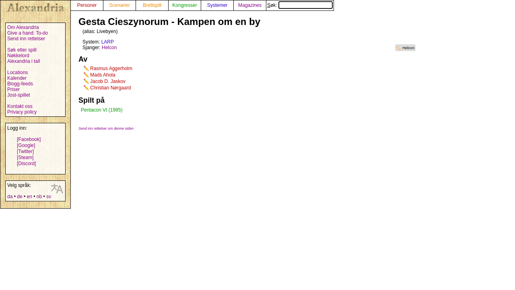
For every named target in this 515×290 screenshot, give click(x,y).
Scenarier (119, 5)
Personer (87, 5)
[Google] (26, 145)
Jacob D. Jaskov (108, 81)
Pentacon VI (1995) (101, 110)
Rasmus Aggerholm (111, 68)
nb (39, 196)
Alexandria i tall (23, 61)
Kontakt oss (20, 106)
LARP (107, 42)
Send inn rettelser (26, 38)
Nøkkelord (18, 55)
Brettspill (152, 5)
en (29, 196)
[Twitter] (25, 151)
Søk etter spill (22, 50)
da (9, 196)
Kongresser (184, 5)
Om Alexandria (23, 27)
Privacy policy (22, 112)
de (19, 196)
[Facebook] (29, 139)
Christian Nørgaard (110, 88)
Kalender (17, 78)
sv (48, 196)
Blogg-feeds (20, 84)
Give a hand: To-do (27, 33)
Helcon (408, 48)
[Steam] (25, 157)
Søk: (300, 5)
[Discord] (26, 163)
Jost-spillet (18, 95)
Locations (17, 72)
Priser (13, 89)
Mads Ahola (102, 75)
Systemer (217, 5)
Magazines (250, 5)
